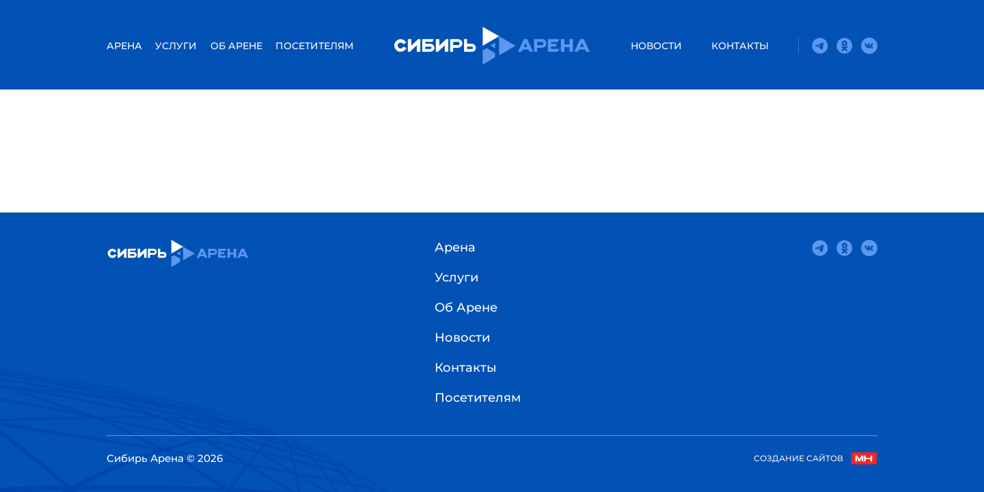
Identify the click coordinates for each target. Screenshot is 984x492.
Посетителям (314, 46)
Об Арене (236, 46)
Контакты (740, 46)
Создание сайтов (815, 458)
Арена (455, 247)
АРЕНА (124, 46)
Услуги (176, 46)
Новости (656, 46)
